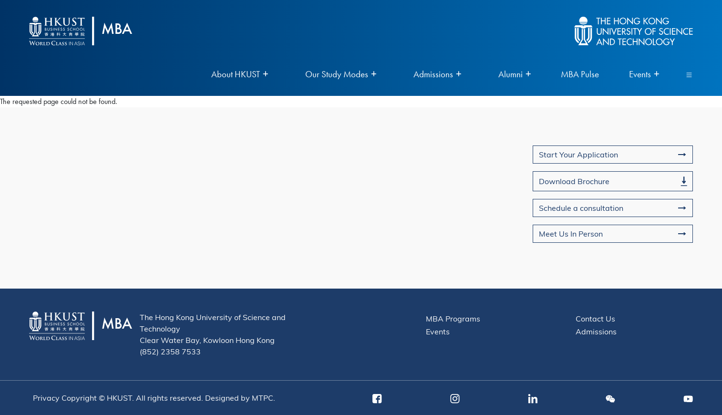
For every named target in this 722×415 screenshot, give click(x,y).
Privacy (46, 398)
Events (438, 331)
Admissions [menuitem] (437, 75)
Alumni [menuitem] (514, 75)
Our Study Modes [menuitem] (340, 75)
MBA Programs (453, 318)
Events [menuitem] (644, 75)
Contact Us (595, 318)
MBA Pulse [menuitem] (580, 75)
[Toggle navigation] (689, 74)
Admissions (596, 331)
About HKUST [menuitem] (239, 75)
